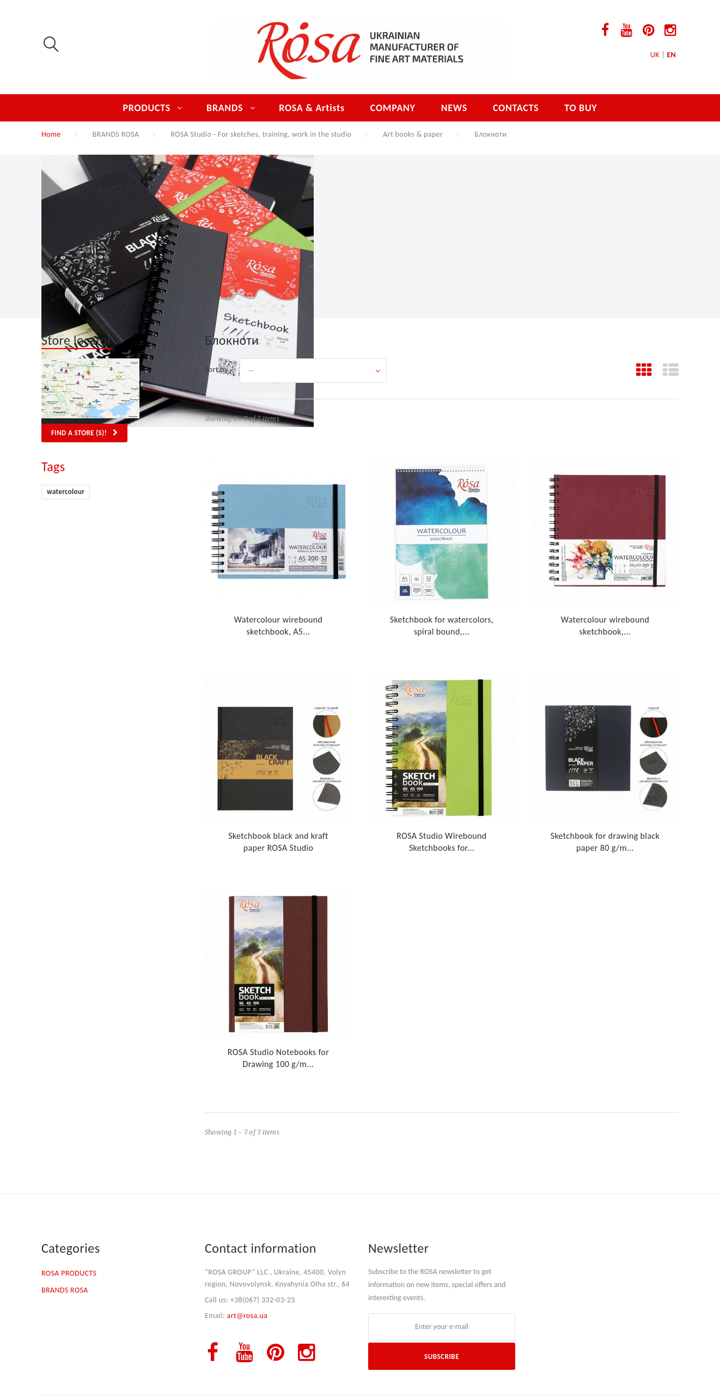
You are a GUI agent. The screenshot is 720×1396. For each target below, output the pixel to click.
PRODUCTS (147, 108)
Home (51, 134)
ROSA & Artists (312, 108)
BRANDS (224, 108)
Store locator (76, 340)
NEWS (454, 108)
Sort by (216, 369)
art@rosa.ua (247, 1315)
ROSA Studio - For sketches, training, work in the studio (260, 134)
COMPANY (393, 108)
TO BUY (580, 108)
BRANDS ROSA (116, 134)
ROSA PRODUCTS (68, 1273)
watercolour (65, 491)
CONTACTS (516, 108)
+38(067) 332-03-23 (262, 1299)
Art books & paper (413, 134)
